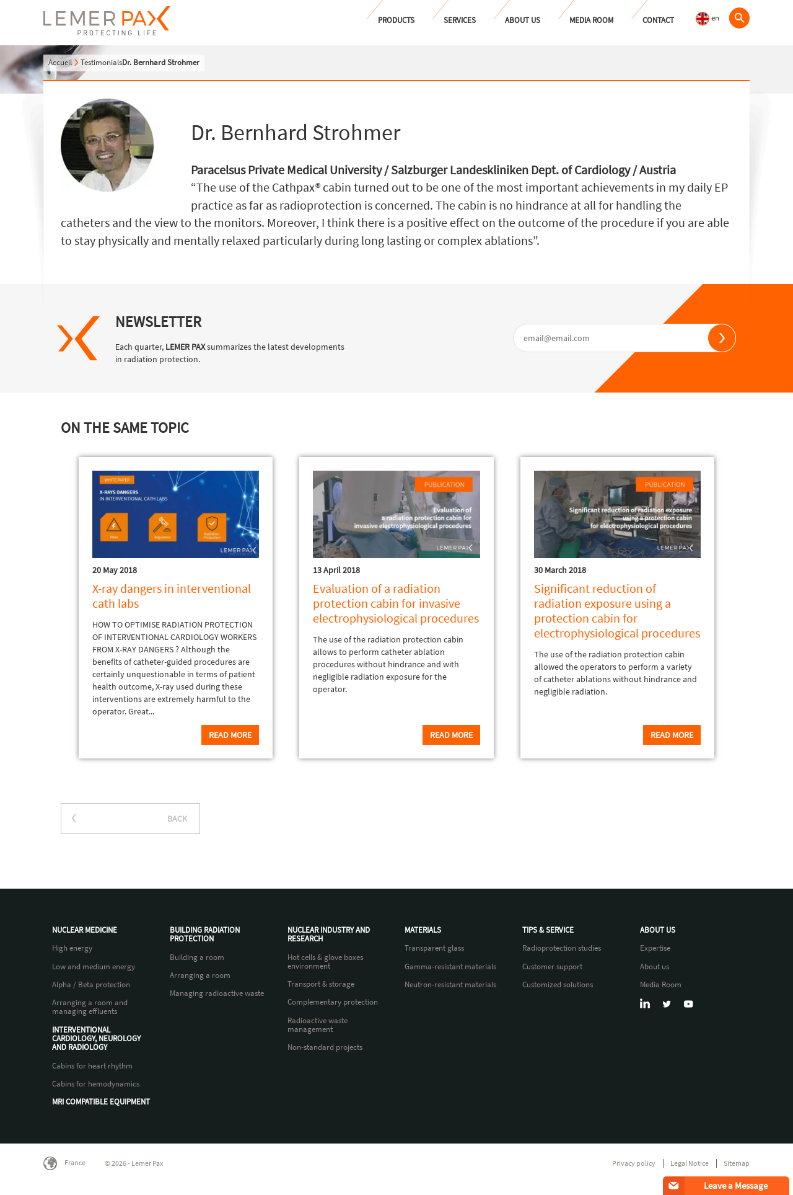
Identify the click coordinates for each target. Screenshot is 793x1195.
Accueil (60, 62)
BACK (177, 818)
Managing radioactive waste (217, 993)
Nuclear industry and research (328, 935)
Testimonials (101, 62)
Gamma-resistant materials (450, 966)
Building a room (197, 957)
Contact (658, 20)
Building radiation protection (205, 935)
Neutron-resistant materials (450, 984)
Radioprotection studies (561, 948)
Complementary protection (332, 1002)
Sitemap (737, 1163)
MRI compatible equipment (101, 1102)
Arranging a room (200, 975)
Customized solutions (557, 984)
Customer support (552, 966)
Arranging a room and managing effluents (90, 1007)
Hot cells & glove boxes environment (325, 962)
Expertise (655, 948)
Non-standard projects (324, 1047)
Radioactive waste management (317, 1025)
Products (396, 20)
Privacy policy (633, 1163)
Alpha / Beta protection (91, 984)
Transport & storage (320, 984)
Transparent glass (434, 948)
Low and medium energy (93, 966)
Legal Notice (689, 1163)
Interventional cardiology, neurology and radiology (96, 1039)
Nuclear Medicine (84, 930)
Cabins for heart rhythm (92, 1066)
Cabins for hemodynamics (95, 1084)
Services (460, 20)
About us (522, 20)
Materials (423, 930)
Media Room (591, 20)
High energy (72, 948)
